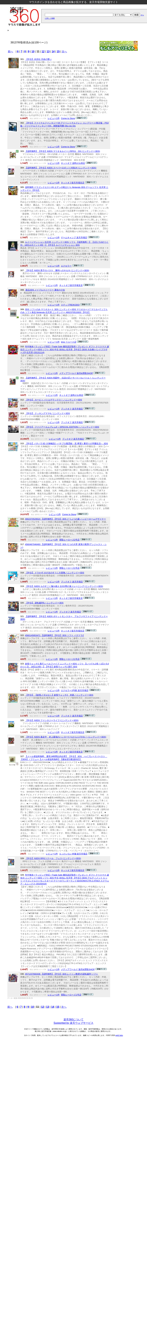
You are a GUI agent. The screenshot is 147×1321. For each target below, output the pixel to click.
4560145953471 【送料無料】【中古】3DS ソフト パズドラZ (54, 635)
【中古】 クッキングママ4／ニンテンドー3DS (47, 413)
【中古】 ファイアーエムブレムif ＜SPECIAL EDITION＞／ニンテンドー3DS (62, 427)
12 (43, 51)
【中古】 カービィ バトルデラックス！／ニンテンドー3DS (53, 400)
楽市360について (74, 1019)
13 (48, 51)
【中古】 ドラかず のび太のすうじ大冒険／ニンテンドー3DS (54, 572)
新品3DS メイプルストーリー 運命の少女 (45, 290)
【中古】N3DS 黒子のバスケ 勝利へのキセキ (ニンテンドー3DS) (57, 270)
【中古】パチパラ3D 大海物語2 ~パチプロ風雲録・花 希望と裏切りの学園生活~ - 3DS (66, 443)
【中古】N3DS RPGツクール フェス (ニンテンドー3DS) (53, 858)
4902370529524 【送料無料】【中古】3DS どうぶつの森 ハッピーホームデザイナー (65, 519)
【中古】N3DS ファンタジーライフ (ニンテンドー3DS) (51, 720)
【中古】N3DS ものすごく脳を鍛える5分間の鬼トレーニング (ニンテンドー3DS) (64, 586)
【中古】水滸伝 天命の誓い (38, 59)
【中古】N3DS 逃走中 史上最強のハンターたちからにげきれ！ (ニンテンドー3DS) (65, 737)
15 (58, 51)
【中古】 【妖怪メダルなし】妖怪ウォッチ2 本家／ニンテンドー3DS (59, 695)
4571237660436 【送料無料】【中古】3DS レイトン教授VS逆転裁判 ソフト (61, 974)
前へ (10, 51)
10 (32, 51)
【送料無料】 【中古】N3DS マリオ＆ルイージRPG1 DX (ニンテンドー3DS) (62, 151)
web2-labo (119, 1035)
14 (53, 51)
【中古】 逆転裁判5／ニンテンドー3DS (44, 603)
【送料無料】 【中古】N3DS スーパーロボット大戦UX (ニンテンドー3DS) (60, 168)
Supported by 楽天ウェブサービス (73, 1023)
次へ (64, 51)
